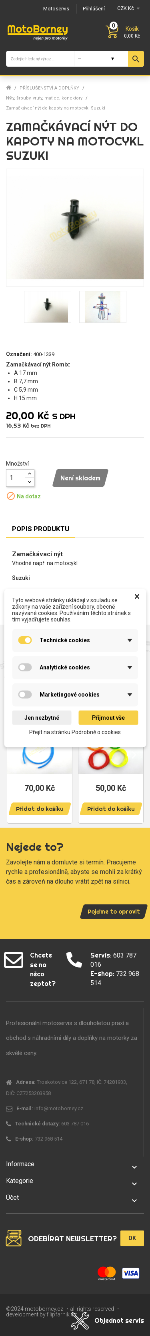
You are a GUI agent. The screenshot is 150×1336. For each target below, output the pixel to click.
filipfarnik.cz (62, 1314)
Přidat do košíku (40, 808)
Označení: (19, 354)
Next (134, 754)
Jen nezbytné (41, 717)
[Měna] (127, 8)
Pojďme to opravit (114, 911)
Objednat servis (119, 1320)
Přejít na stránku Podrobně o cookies (75, 732)
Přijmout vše (108, 717)
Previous (16, 754)
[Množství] (15, 478)
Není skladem (80, 478)
